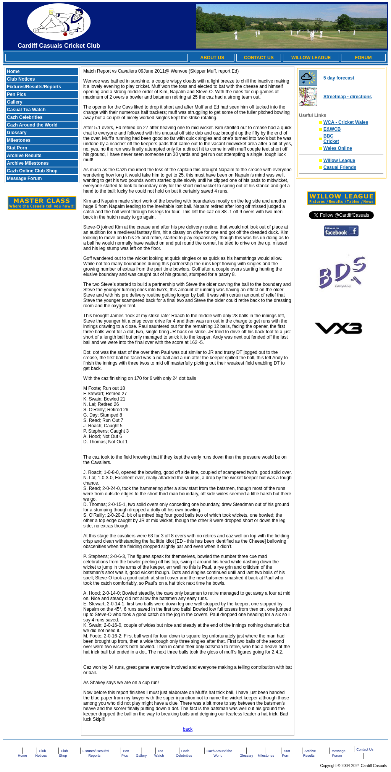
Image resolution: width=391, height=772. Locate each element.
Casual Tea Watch (26, 109)
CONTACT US (259, 57)
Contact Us (364, 749)
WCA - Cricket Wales (345, 122)
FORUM (363, 57)
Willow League (339, 160)
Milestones (19, 140)
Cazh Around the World (32, 125)
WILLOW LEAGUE (311, 57)
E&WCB (332, 129)
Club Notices (21, 79)
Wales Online (337, 148)
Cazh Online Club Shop (32, 171)
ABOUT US (212, 57)
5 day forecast (338, 78)
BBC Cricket (331, 138)
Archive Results (24, 155)
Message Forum (24, 178)
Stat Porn (17, 148)
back (187, 729)
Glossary (16, 132)
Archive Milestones (27, 163)
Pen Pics (16, 94)
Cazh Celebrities (24, 117)
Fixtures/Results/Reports (34, 86)
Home (13, 71)
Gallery (15, 102)
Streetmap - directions (347, 96)
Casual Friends (339, 167)
